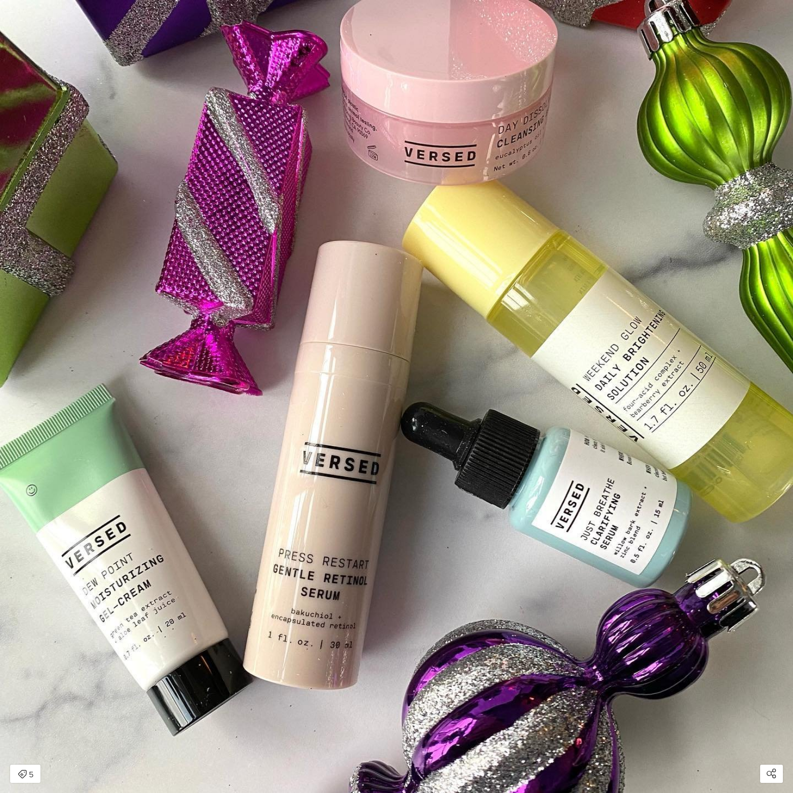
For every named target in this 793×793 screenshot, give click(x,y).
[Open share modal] (771, 774)
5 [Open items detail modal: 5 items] (25, 775)
